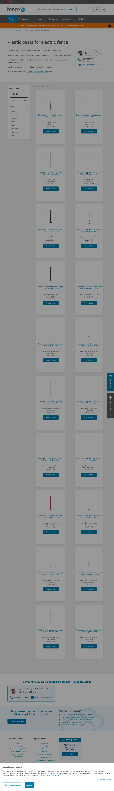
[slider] (10, 97)
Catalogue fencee (44, 757)
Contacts (18, 743)
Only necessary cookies (12, 785)
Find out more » (80, 26)
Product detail (51, 131)
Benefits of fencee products (18, 752)
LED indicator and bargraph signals (73, 725)
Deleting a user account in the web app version (77, 722)
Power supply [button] (39, 19)
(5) (14, 111)
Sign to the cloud (69, 755)
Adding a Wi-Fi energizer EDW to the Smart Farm (78, 714)
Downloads (44, 746)
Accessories (17, 31)
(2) (14, 121)
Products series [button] (24, 19)
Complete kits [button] (53, 19)
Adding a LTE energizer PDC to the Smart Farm (77, 720)
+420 (99, 9)
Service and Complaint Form (18, 749)
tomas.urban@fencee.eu (91, 65)
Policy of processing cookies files (44, 760)
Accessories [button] (67, 19)
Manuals (44, 749)
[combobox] (51, 9)
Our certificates (44, 743)
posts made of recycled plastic (37, 72)
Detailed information (53, 775)
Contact (61, 2)
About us (25, 2)
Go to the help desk (18, 721)
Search (71, 9)
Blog (41, 2)
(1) (15, 118)
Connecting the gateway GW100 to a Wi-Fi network (78, 717)
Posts (26, 31)
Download (55, 2)
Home (19, 2)
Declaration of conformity (44, 754)
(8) (14, 115)
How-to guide (34, 2)
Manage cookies (105, 779)
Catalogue (47, 2)
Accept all (29, 785)
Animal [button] (11, 19)
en (11, 2)
